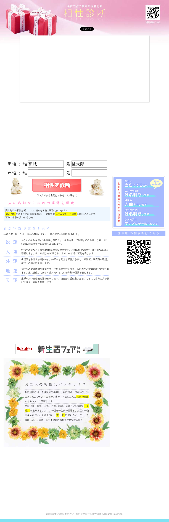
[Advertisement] (33, 68)
